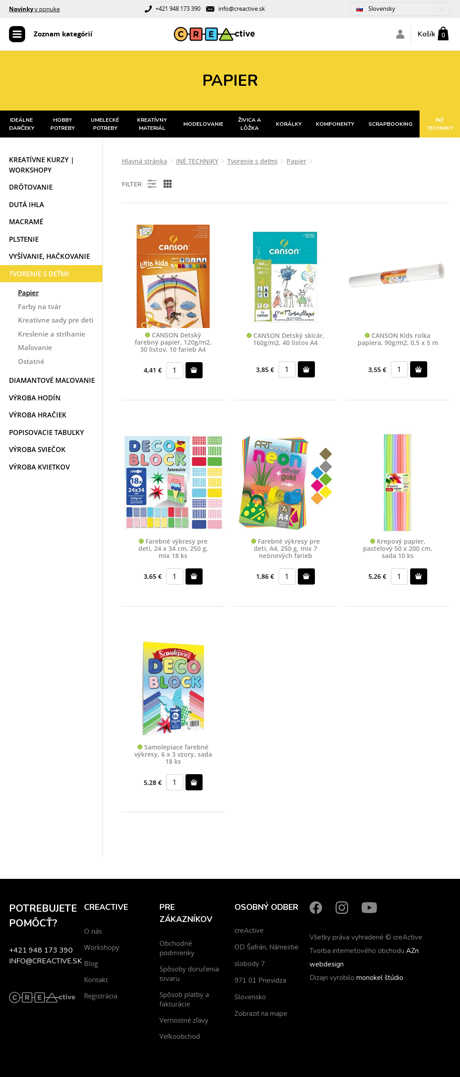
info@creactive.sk (241, 8)
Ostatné (31, 361)
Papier (28, 292)
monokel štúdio (379, 977)
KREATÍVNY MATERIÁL (152, 124)
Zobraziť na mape (261, 1013)
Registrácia (100, 995)
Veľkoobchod (179, 1036)
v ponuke (34, 9)
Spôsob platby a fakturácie (184, 999)
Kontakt (96, 979)
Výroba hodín (35, 397)
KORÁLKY (288, 124)
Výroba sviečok (37, 449)
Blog (91, 963)
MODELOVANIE (203, 124)
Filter (140, 183)
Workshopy (101, 947)
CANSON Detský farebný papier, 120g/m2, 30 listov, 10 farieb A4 (173, 342)
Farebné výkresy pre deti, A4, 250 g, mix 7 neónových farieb (285, 548)
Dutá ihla (26, 204)
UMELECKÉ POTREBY (105, 124)
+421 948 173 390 (177, 8)
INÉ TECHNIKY (440, 124)
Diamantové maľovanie (52, 380)
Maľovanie (35, 347)
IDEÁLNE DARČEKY (21, 124)
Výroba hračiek (37, 414)
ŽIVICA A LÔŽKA (249, 124)
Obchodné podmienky (177, 948)
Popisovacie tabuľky (46, 432)
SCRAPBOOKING (390, 124)
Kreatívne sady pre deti (55, 319)
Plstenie (24, 239)
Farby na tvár (39, 306)
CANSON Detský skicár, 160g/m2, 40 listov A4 (285, 339)
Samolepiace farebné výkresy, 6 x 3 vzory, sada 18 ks (173, 754)
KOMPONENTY (335, 124)
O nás (93, 930)
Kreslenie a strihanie (51, 333)
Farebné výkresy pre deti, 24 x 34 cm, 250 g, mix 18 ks (173, 548)
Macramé (26, 221)
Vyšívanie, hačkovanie (49, 256)
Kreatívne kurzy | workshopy (41, 164)
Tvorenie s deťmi (39, 273)
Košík (426, 34)
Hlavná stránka (144, 161)
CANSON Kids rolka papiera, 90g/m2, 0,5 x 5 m (398, 339)
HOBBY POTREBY (62, 124)
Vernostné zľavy (183, 1019)
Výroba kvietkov (39, 466)
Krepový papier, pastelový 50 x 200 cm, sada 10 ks (397, 548)
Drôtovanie (31, 186)
